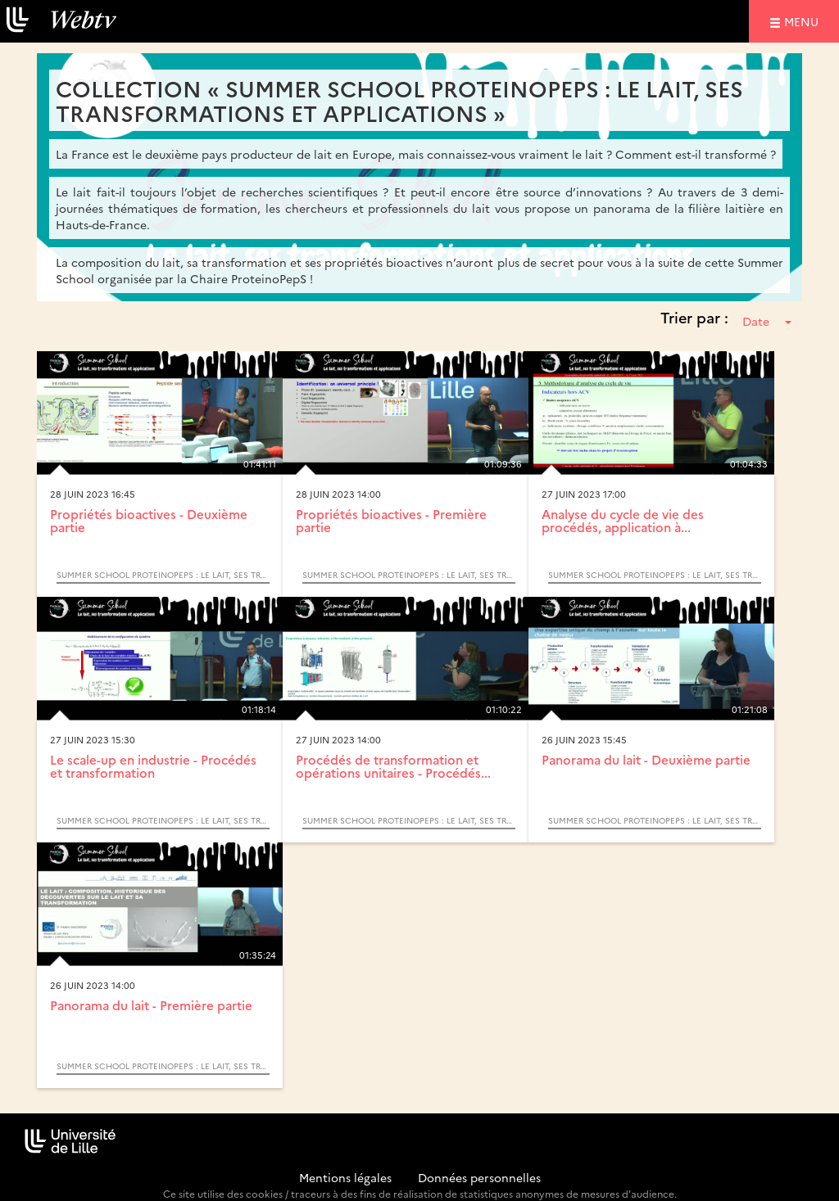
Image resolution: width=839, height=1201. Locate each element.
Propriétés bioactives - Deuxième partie (148, 520)
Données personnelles (479, 1177)
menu (804, 20)
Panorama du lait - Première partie (151, 1005)
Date (766, 321)
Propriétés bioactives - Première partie (391, 520)
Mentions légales (345, 1177)
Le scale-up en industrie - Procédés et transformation (153, 766)
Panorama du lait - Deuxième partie (646, 759)
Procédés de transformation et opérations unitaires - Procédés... (393, 766)
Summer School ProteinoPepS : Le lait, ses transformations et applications (163, 574)
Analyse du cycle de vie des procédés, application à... (623, 520)
